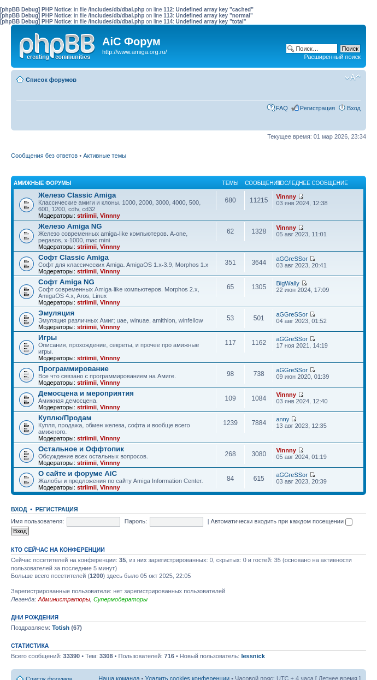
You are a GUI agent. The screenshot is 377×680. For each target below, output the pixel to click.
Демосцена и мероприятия (86, 393)
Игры (47, 337)
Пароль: (136, 521)
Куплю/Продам (65, 418)
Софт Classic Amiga (73, 257)
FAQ (282, 108)
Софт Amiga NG (66, 282)
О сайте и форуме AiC (77, 473)
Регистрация (317, 108)
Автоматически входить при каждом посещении (282, 521)
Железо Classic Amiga (77, 195)
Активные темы (104, 155)
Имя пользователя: (37, 521)
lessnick (252, 656)
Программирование (73, 369)
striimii (87, 215)
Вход (354, 108)
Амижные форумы (42, 183)
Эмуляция (56, 313)
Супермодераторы (120, 599)
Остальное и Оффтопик (81, 449)
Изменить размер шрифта (353, 77)
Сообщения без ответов (44, 155)
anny (282, 419)
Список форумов (51, 79)
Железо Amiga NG (70, 226)
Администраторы (64, 599)
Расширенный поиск (332, 56)
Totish (60, 627)
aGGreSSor (291, 258)
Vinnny (110, 215)
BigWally (287, 283)
